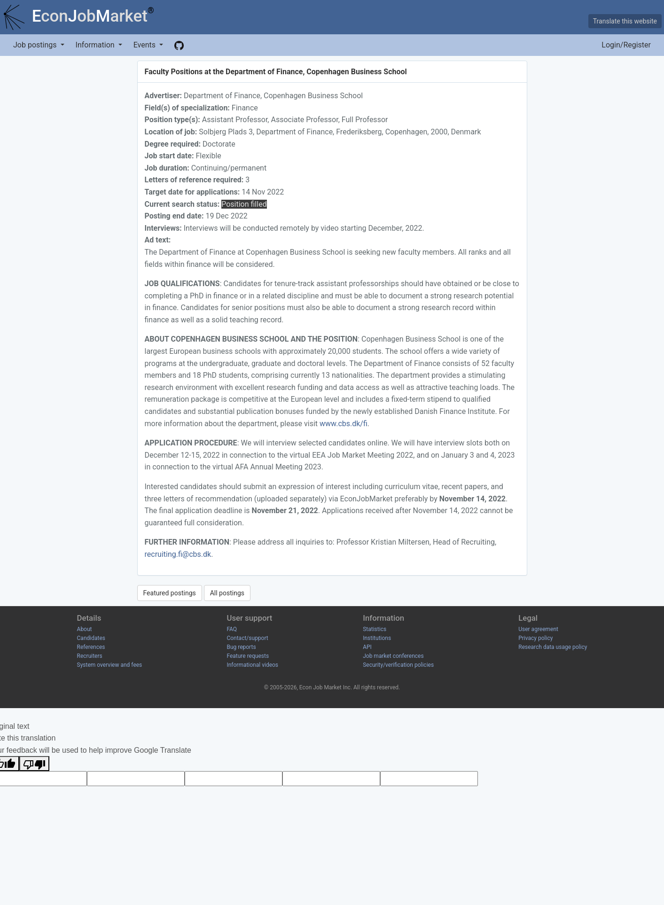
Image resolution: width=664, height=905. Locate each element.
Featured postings (169, 593)
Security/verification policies (398, 665)
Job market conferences (393, 656)
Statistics (374, 629)
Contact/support (247, 638)
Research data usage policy (552, 647)
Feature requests (248, 656)
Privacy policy (535, 638)
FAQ (232, 629)
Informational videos (252, 665)
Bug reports (241, 647)
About (84, 629)
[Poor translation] (34, 763)
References (91, 647)
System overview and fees (109, 665)
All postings (227, 593)
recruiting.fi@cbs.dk (178, 554)
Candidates (91, 638)
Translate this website (625, 21)
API (367, 647)
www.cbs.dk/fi (343, 423)
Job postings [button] (35, 44)
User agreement (538, 629)
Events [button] (145, 44)
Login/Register (626, 44)
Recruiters (89, 656)
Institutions (377, 638)
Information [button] (96, 44)
